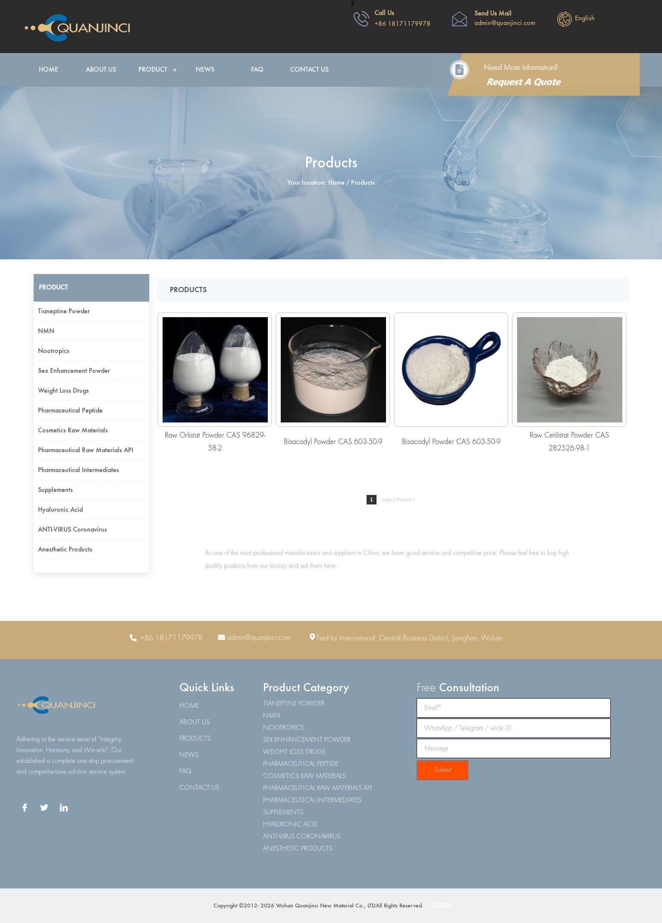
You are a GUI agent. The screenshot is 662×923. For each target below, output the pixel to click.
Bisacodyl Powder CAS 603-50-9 (333, 442)
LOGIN (442, 905)
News (205, 69)
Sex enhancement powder (74, 371)
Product (152, 69)
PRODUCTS (195, 738)
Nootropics (53, 351)
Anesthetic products (65, 549)
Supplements (55, 490)
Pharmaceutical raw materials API (85, 450)
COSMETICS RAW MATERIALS (304, 776)
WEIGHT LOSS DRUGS (294, 752)
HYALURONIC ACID (290, 824)
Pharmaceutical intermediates (78, 470)
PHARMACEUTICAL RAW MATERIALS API (317, 788)
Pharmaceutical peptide (70, 410)
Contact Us (309, 69)
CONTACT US (199, 787)
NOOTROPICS (283, 728)
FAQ (257, 69)
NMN (46, 331)
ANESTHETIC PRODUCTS (298, 848)
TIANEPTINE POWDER (293, 703)
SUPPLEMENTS (283, 812)
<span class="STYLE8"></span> (495, 29)
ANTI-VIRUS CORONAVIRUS (301, 836)
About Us (101, 69)
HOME (189, 705)
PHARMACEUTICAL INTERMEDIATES (312, 800)
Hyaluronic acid (60, 510)
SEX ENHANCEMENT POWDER (306, 740)
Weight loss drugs (63, 390)
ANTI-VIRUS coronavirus (72, 529)
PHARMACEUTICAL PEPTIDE (300, 764)
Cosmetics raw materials (73, 430)
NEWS (188, 755)
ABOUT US (194, 722)
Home (48, 69)
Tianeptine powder (64, 311)
